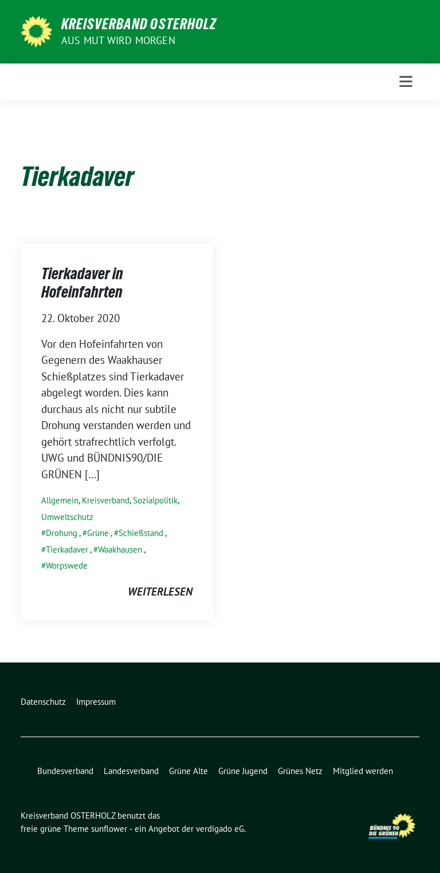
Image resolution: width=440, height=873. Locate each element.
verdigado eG (220, 828)
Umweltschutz (67, 516)
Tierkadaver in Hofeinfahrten (82, 282)
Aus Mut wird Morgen (118, 40)
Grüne (98, 532)
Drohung (61, 532)
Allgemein (59, 500)
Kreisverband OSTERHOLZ (139, 24)
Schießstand (141, 532)
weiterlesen (160, 591)
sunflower (109, 828)
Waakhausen (120, 549)
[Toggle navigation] (405, 82)
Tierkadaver (67, 549)
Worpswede (67, 565)
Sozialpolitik (155, 500)
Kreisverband (105, 500)
